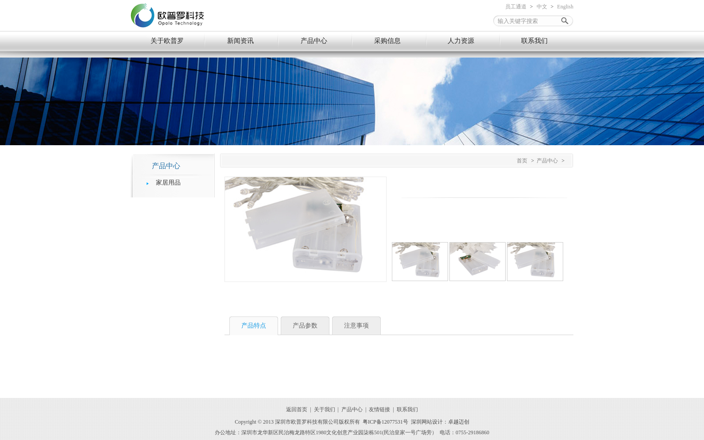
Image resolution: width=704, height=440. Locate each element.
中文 (542, 7)
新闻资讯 (240, 40)
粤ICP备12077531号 (385, 422)
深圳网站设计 (427, 422)
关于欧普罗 (167, 40)
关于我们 (324, 409)
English (565, 7)
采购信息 (387, 40)
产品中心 (314, 40)
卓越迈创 (458, 422)
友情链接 (379, 409)
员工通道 (515, 7)
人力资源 (461, 40)
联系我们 (534, 40)
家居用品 (168, 182)
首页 (522, 161)
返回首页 (296, 409)
